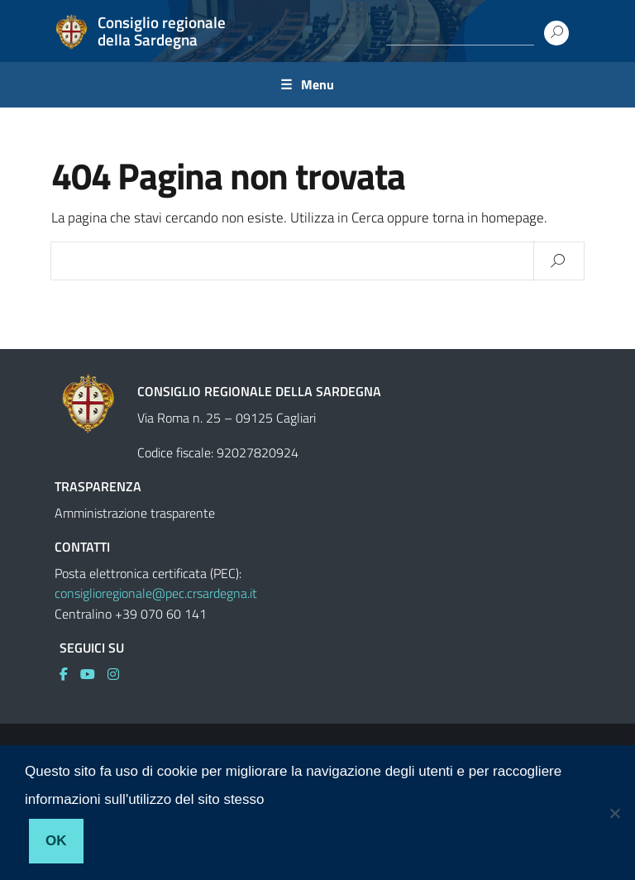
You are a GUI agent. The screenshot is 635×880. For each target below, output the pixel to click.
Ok (56, 841)
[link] (70, 674)
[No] (614, 813)
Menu (317, 84)
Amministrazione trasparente (135, 513)
